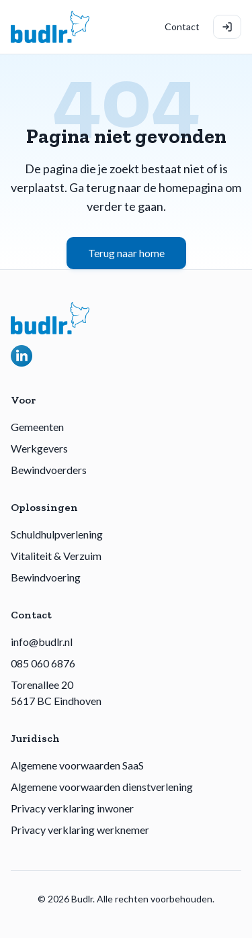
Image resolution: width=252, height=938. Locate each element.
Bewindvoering (46, 577)
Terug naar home (126, 252)
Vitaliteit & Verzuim (56, 555)
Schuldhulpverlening (57, 534)
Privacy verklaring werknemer (80, 829)
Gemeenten (37, 426)
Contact (182, 26)
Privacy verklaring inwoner (72, 808)
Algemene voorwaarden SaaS (77, 765)
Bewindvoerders (49, 469)
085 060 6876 (43, 663)
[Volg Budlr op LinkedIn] (21, 356)
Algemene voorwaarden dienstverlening (102, 786)
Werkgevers (39, 448)
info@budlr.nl (42, 641)
